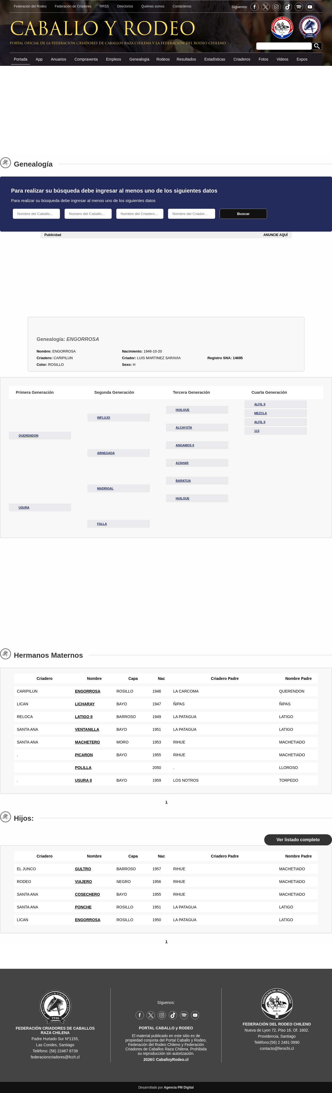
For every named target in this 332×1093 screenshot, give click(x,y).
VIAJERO (83, 881)
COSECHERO (87, 894)
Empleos (113, 59)
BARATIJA (183, 480)
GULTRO (83, 869)
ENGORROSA (87, 691)
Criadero (43, 678)
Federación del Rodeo (30, 6)
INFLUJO (103, 417)
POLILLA (83, 767)
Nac (160, 678)
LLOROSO (288, 767)
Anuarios (58, 59)
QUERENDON (28, 435)
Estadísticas (214, 59)
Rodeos (163, 59)
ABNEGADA (106, 453)
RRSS (104, 6)
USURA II (83, 780)
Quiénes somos (152, 6)
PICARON (84, 755)
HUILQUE (183, 409)
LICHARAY (85, 704)
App (39, 59)
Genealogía (139, 59)
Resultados (186, 59)
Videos (283, 59)
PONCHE (83, 907)
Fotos (263, 59)
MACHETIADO (292, 742)
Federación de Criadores (73, 6)
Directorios (125, 6)
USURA (24, 507)
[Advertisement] (166, 107)
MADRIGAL (105, 488)
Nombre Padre (297, 678)
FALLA (102, 523)
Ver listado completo (298, 839)
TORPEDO (288, 780)
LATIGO (286, 716)
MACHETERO (87, 742)
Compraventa (86, 59)
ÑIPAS (284, 704)
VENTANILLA (87, 729)
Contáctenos (182, 6)
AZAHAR (182, 463)
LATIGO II (84, 716)
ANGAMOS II (185, 445)
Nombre (93, 678)
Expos (302, 59)
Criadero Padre (223, 678)
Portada (20, 59)
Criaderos (242, 59)
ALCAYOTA (184, 427)
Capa (132, 678)
